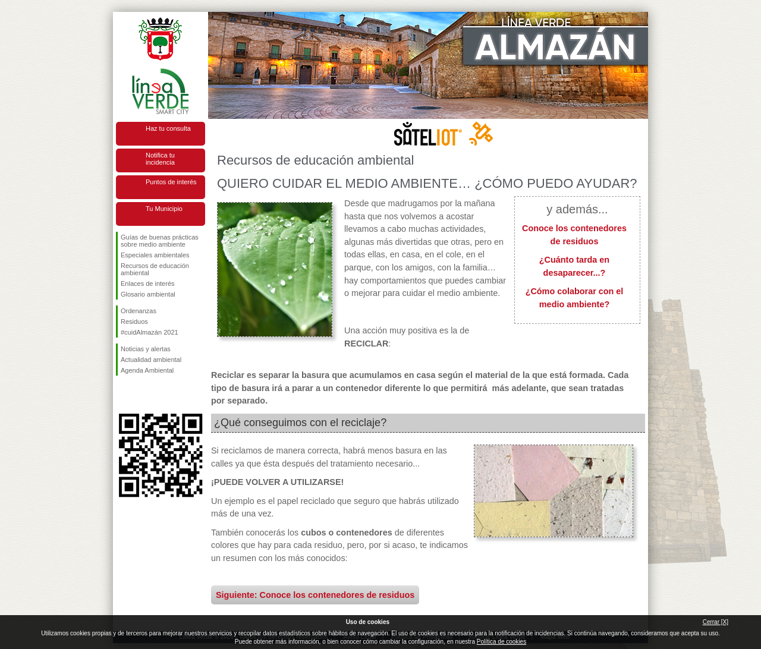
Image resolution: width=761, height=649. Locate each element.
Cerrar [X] (715, 622)
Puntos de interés (171, 181)
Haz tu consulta (168, 128)
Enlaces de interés (148, 283)
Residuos (134, 321)
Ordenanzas (138, 310)
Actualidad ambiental (151, 359)
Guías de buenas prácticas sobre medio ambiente (160, 241)
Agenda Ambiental (147, 370)
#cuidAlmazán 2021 (149, 332)
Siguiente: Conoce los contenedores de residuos (315, 595)
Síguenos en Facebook (123, 394)
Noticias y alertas (146, 348)
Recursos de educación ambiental (155, 269)
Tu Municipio (164, 208)
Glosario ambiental (148, 294)
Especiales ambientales (155, 255)
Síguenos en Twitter (143, 394)
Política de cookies (501, 641)
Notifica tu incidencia (160, 159)
